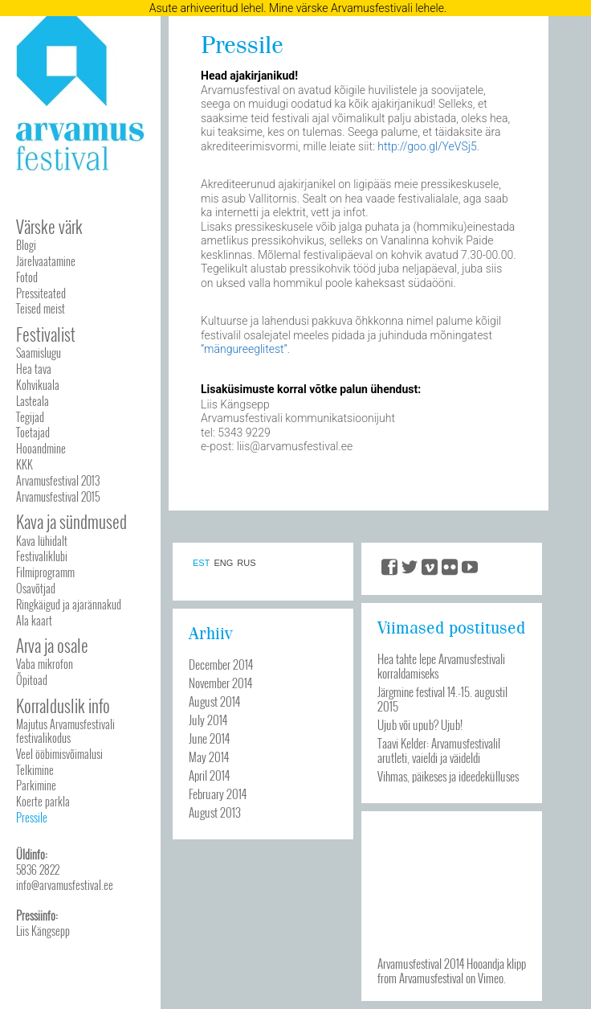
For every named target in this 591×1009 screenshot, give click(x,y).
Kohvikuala (37, 384)
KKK (24, 464)
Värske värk (49, 226)
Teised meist (40, 308)
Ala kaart (34, 620)
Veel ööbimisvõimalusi (59, 753)
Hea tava (33, 368)
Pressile (31, 817)
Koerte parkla (43, 801)
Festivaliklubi (41, 556)
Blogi (26, 244)
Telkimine (35, 769)
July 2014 (208, 719)
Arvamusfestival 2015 (58, 496)
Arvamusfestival (431, 977)
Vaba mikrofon (44, 663)
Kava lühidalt (41, 540)
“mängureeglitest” (244, 348)
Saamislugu (38, 352)
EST (201, 563)
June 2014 (209, 738)
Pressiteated (41, 293)
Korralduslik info (63, 705)
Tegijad (30, 416)
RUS (246, 563)
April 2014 (209, 775)
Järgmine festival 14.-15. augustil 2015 (442, 699)
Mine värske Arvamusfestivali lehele (356, 8)
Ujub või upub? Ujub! (420, 724)
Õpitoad (31, 679)
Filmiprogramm (45, 572)
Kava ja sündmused (71, 521)
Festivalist (45, 334)
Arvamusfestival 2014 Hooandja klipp (451, 963)
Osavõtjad (35, 588)
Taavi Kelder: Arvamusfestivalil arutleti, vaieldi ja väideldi (438, 750)
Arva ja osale (52, 645)
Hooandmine (41, 448)
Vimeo (490, 977)
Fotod (27, 277)
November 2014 (220, 682)
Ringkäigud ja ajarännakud (68, 604)
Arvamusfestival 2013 (58, 480)
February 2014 (218, 793)
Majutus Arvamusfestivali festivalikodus (65, 731)
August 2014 (214, 701)
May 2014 (209, 756)
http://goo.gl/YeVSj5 (426, 146)
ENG (223, 563)
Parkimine (36, 785)
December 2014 (221, 664)
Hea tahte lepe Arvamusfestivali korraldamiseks (441, 666)
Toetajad (33, 432)
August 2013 (215, 812)
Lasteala (32, 400)
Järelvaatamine (45, 260)
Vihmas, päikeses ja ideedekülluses (448, 776)
